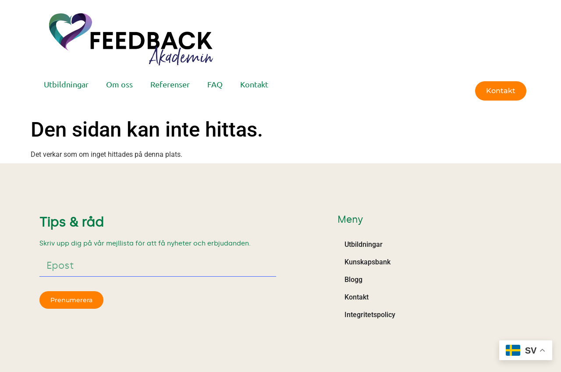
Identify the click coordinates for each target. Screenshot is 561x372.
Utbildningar (66, 84)
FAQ (215, 84)
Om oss (119, 84)
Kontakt (254, 84)
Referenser (170, 84)
